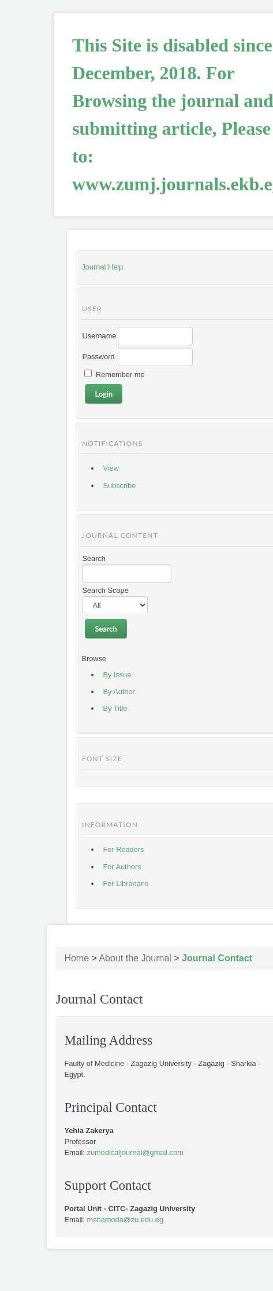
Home (76, 958)
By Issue (117, 674)
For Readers (123, 849)
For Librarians (125, 883)
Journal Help (102, 267)
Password (98, 356)
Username (99, 335)
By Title (115, 708)
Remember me (120, 374)
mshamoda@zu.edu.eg (125, 1219)
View (111, 468)
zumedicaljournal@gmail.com (135, 1152)
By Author (119, 691)
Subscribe (119, 485)
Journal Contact (217, 958)
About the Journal (135, 958)
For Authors (122, 866)
